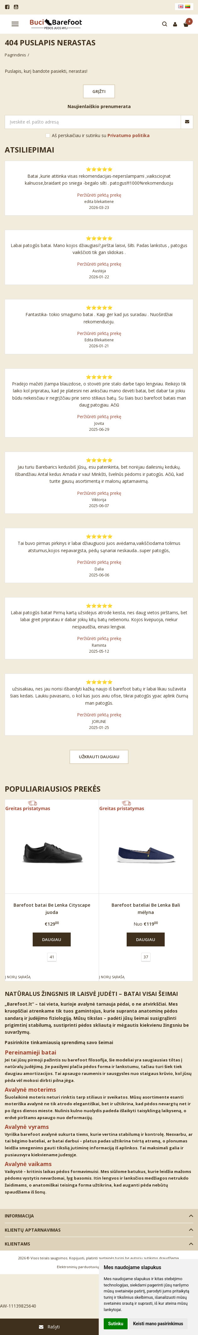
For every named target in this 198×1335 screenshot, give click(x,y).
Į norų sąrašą (17, 976)
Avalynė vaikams (28, 1164)
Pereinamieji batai (30, 1052)
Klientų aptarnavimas (33, 1230)
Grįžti (99, 91)
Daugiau (51, 939)
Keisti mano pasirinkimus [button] (158, 1323)
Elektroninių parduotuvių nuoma (84, 1266)
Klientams (17, 1244)
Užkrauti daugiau (99, 757)
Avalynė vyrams (27, 1126)
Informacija (19, 1216)
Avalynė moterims (30, 1089)
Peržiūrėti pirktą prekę (99, 195)
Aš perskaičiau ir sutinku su (101, 135)
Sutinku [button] (115, 1323)
